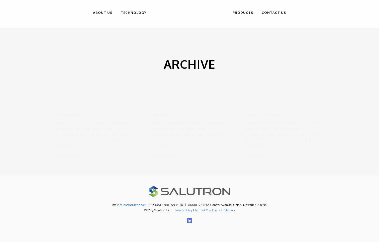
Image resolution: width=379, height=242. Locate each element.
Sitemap (229, 205)
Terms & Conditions (207, 205)
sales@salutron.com (133, 200)
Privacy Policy (183, 205)
